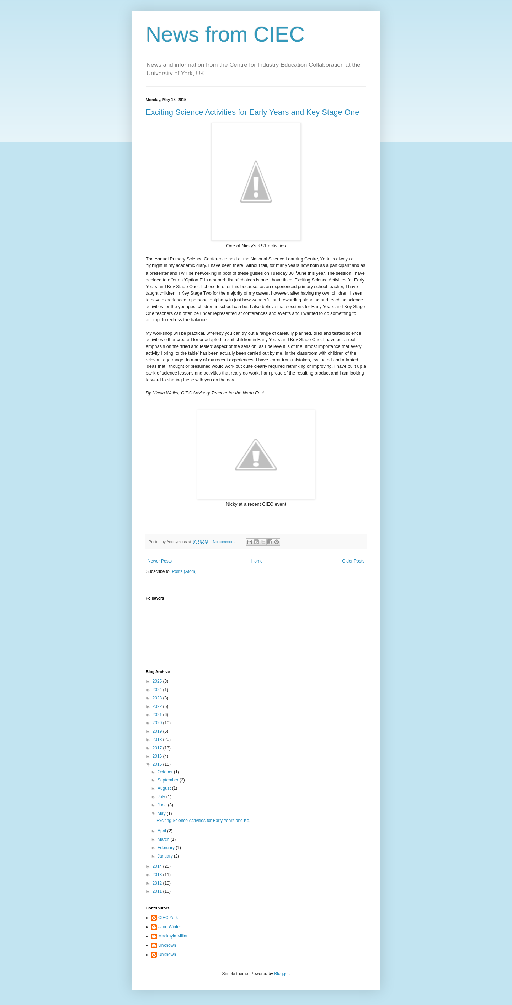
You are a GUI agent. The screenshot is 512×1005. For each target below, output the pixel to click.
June (163, 804)
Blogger (281, 973)
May (162, 813)
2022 (158, 706)
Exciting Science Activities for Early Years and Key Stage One (252, 112)
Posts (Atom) (184, 571)
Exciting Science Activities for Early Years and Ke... (204, 820)
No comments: (226, 541)
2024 (158, 689)
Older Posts (353, 561)
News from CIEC (225, 34)
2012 (158, 883)
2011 (158, 891)
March (164, 839)
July (162, 796)
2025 (158, 681)
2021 (158, 714)
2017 (158, 748)
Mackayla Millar (173, 936)
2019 (158, 731)
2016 (158, 756)
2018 (158, 739)
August (165, 788)
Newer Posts (160, 561)
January (166, 856)
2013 (158, 874)
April (162, 830)
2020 (158, 722)
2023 (158, 697)
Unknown (167, 945)
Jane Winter (169, 926)
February (167, 847)
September (169, 780)
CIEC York (168, 917)
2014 (158, 866)
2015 (158, 764)
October (166, 771)
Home (257, 561)
